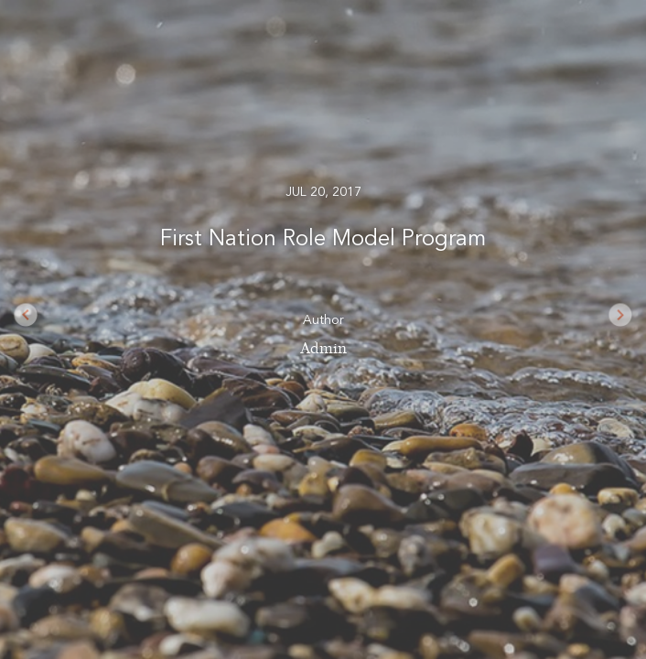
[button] (32, 329)
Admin (323, 348)
